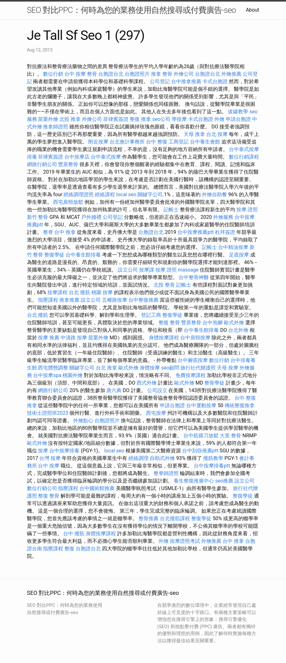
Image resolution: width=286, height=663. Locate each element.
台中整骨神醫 (194, 277)
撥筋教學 (213, 458)
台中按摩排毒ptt (212, 466)
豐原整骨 (68, 164)
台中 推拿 (65, 232)
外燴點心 (83, 420)
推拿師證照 (55, 127)
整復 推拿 (140, 119)
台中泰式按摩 (106, 157)
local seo (126, 194)
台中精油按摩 (233, 247)
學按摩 (179, 119)
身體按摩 (150, 368)
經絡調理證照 (78, 194)
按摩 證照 (247, 210)
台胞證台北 (110, 74)
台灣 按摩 (50, 458)
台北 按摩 (217, 134)
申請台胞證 (238, 119)
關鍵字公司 (150, 194)
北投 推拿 (70, 119)
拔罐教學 (238, 112)
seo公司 (161, 119)
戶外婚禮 (91, 217)
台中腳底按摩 (193, 360)
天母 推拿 (194, 134)
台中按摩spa (47, 375)
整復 (69, 549)
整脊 (48, 232)
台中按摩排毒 (64, 451)
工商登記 (179, 142)
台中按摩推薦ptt (195, 232)
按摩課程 (57, 292)
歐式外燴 (234, 323)
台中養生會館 (205, 142)
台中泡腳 (212, 323)
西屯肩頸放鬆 (68, 202)
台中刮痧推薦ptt (200, 451)
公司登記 (160, 81)
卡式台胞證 (215, 81)
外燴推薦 (231, 74)
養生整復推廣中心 (194, 481)
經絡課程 (105, 194)
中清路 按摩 (74, 338)
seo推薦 (224, 481)
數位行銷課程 (244, 157)
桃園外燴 (72, 375)
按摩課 (146, 270)
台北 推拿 (106, 368)
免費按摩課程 (190, 375)
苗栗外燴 (48, 119)
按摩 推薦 (48, 338)
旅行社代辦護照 (198, 368)
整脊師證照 (166, 473)
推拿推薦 (69, 300)
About (252, 10)
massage (188, 270)
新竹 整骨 (37, 217)
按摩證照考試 (185, 541)
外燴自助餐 (214, 194)
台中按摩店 (76, 157)
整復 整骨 (169, 323)
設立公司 (128, 270)
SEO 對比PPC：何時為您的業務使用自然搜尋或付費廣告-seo (131, 10)
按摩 (43, 451)
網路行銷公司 (42, 164)
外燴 (219, 119)
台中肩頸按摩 (195, 338)
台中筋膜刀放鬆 (201, 436)
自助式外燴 (162, 458)
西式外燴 (147, 383)
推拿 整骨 (161, 74)
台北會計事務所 (127, 142)
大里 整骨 (230, 436)
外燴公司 (184, 74)
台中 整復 (156, 142)
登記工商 (151, 315)
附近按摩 (98, 142)
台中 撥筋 (73, 533)
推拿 (32, 405)
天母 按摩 (227, 368)
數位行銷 (53, 74)
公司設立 (157, 390)
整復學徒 (54, 255)
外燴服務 (223, 217)
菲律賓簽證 (115, 119)
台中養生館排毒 (83, 255)
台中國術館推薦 (97, 488)
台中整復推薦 (143, 300)
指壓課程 (48, 300)
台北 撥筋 (79, 292)
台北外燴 (238, 330)
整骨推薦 (148, 518)
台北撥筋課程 (175, 518)
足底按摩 (239, 255)
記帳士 (171, 210)
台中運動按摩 (201, 405)
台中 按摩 (48, 466)
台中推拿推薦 (186, 81)
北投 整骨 (164, 285)
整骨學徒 (214, 383)
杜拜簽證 (225, 232)
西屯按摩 (156, 413)
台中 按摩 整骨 (80, 74)
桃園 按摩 (102, 292)
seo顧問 (170, 368)
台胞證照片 (137, 74)
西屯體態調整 (53, 368)
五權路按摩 (114, 300)
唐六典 (113, 390)
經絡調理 (138, 458)
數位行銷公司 (42, 488)
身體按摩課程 (164, 338)
